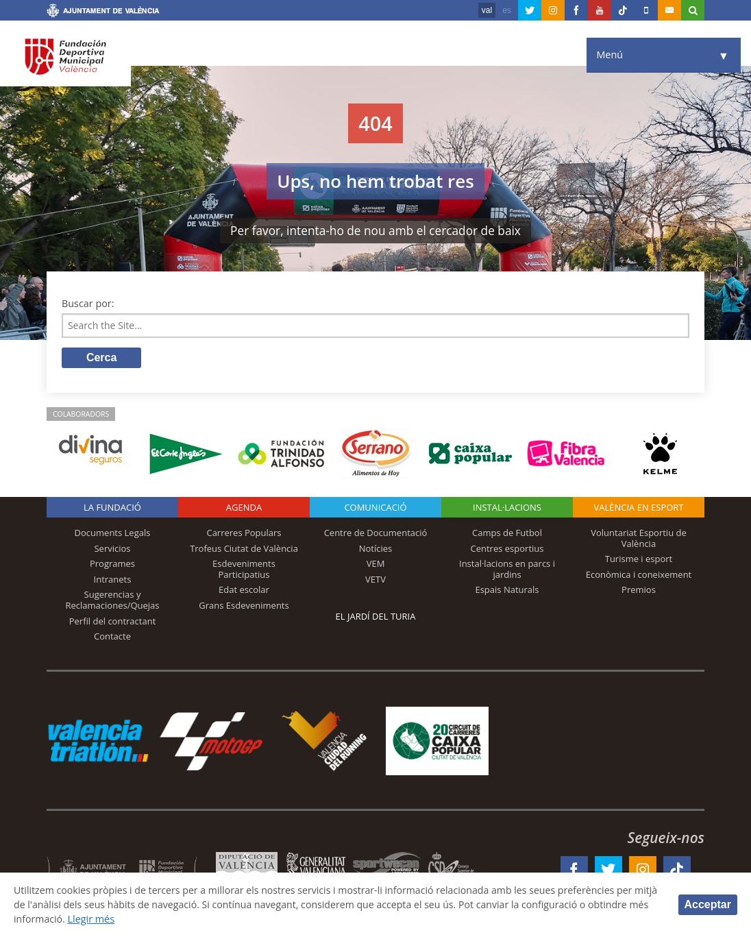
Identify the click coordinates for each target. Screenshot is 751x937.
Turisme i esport (639, 559)
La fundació (112, 508)
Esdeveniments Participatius (243, 569)
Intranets (113, 580)
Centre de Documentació (376, 533)
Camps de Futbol (507, 533)
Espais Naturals (507, 591)
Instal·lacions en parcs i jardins (507, 569)
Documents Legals (113, 533)
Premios (638, 591)
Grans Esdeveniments (243, 606)
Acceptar (708, 904)
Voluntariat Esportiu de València (639, 538)
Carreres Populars (243, 533)
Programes (112, 564)
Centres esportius (507, 549)
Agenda (244, 508)
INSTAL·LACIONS (507, 508)
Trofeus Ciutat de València (244, 549)
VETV (375, 580)
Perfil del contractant (112, 622)
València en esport (638, 508)
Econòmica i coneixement (639, 575)
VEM (376, 564)
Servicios (112, 549)
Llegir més (114, 918)
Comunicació (375, 508)
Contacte (112, 637)
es (506, 10)
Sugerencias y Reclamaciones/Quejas (113, 601)
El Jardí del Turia (376, 617)
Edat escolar (244, 591)
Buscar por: (88, 303)
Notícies (376, 549)
